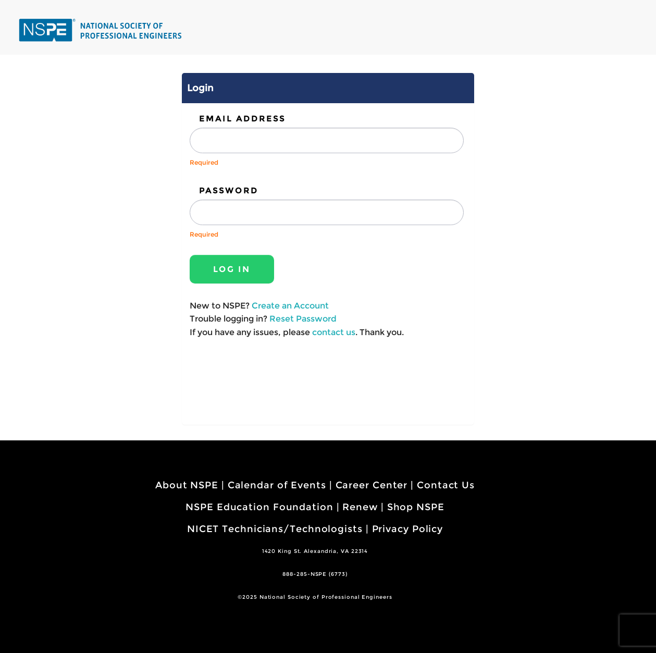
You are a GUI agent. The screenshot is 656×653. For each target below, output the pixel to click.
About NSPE (186, 485)
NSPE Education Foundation (259, 507)
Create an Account (290, 306)
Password (228, 190)
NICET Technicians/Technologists (275, 529)
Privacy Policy (407, 529)
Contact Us (446, 485)
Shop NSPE (415, 507)
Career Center (372, 485)
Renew (360, 507)
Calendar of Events (277, 485)
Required (204, 162)
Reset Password (303, 319)
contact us (333, 332)
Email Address (242, 119)
